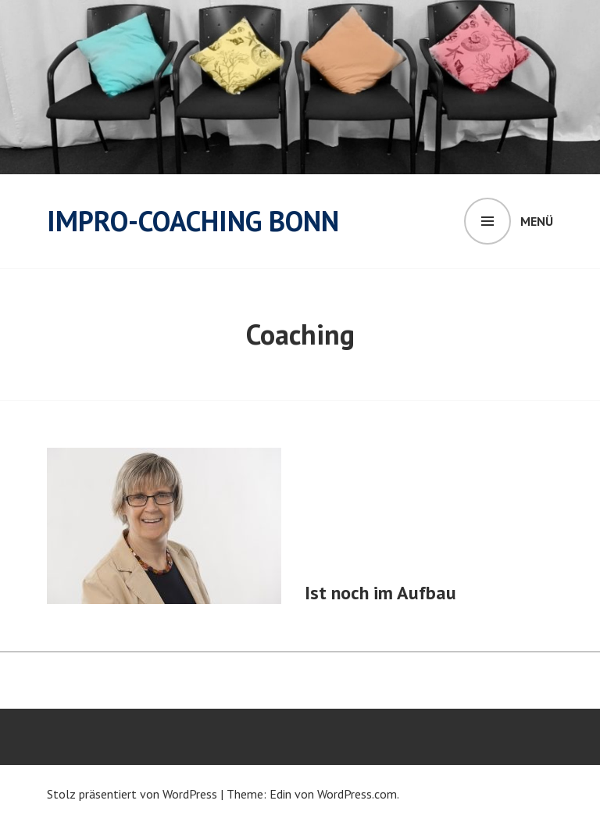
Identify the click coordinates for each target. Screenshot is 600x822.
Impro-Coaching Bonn (193, 220)
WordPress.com (357, 794)
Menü (536, 221)
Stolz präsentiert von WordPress (132, 794)
